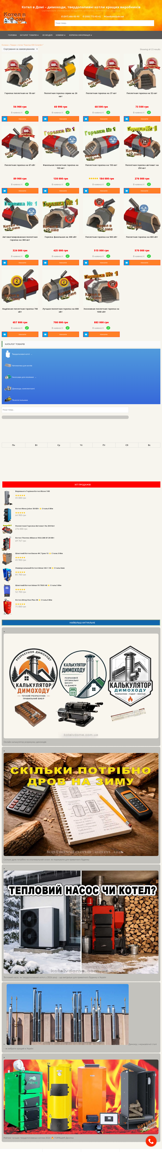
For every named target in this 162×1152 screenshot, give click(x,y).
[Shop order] (20, 49)
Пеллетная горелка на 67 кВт (20, 165)
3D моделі (47, 35)
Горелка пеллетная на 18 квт (20, 93)
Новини (60, 35)
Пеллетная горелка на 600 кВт (142, 237)
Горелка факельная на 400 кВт (61, 237)
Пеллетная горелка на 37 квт (101, 93)
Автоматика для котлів (22, 365)
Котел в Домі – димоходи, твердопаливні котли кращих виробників (81, 7)
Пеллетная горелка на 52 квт (142, 93)
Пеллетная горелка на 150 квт (101, 165)
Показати (22, 119)
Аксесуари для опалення (24, 377)
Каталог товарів (28, 35)
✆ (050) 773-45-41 (92, 16)
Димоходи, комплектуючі (23, 388)
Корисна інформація (79, 35)
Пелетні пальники (20, 400)
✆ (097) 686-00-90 (70, 16)
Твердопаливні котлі (22, 354)
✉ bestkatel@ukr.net (114, 16)
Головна (12, 35)
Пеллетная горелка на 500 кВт (101, 237)
